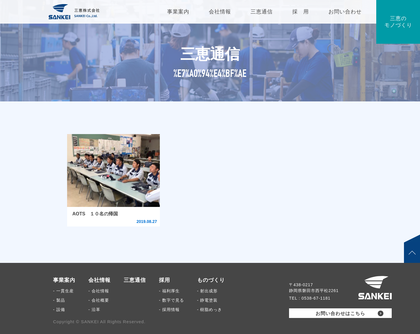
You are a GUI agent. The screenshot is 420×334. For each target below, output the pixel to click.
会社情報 (99, 280)
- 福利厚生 (169, 291)
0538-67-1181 (316, 298)
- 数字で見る (171, 300)
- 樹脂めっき (209, 309)
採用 (164, 280)
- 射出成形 (207, 291)
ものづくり (211, 280)
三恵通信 (135, 280)
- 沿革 (94, 309)
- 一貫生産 (63, 291)
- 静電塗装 (207, 300)
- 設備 (59, 309)
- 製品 (59, 300)
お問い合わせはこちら (340, 313)
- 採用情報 (169, 309)
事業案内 (64, 280)
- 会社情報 (98, 291)
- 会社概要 (98, 300)
